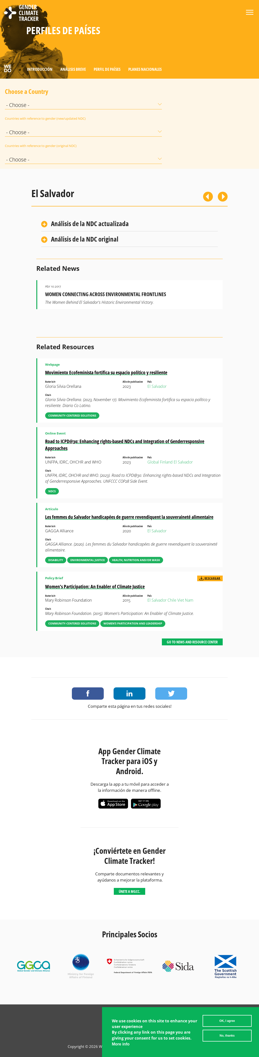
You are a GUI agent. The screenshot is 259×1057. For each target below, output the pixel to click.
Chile (172, 600)
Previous (208, 197)
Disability (55, 560)
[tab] (129, 224)
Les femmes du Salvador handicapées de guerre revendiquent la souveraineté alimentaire (129, 517)
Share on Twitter (171, 693)
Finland (166, 462)
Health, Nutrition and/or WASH (136, 560)
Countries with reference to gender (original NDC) (17, 146)
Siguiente (223, 197)
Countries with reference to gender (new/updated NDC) (17, 118)
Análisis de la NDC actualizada (90, 223)
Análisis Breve (73, 69)
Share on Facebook (88, 693)
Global (153, 462)
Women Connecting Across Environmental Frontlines (105, 294)
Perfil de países (107, 69)
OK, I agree (227, 1021)
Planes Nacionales (145, 69)
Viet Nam (185, 600)
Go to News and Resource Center (192, 641)
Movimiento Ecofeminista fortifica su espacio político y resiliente (106, 372)
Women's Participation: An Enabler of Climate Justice (95, 586)
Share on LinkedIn (129, 693)
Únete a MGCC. (129, 891)
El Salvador (157, 386)
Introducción (39, 69)
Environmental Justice (87, 560)
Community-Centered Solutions (72, 415)
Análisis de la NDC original (84, 239)
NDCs (52, 491)
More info (121, 1044)
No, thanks (227, 1035)
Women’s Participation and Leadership (133, 623)
